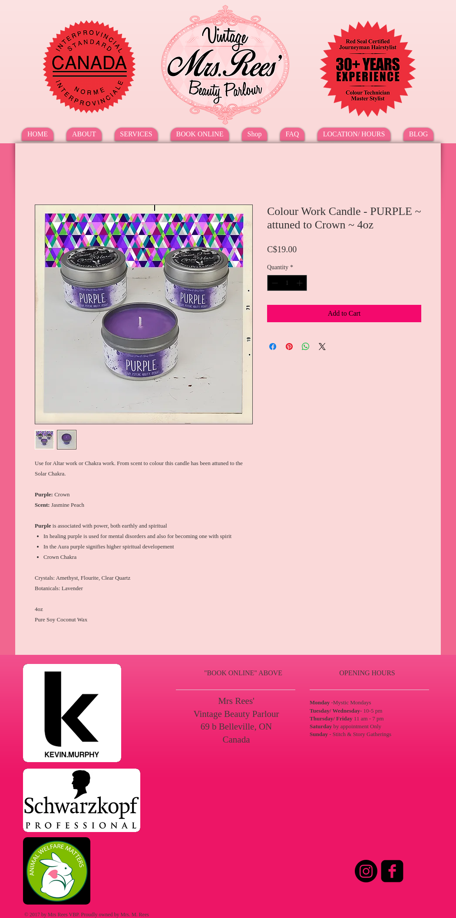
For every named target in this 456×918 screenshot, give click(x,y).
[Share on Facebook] (273, 346)
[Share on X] (322, 346)
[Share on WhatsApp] (306, 346)
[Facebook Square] (392, 871)
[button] (136, 134)
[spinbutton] (287, 283)
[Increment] (300, 283)
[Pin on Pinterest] (289, 346)
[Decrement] (273, 283)
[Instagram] (366, 871)
